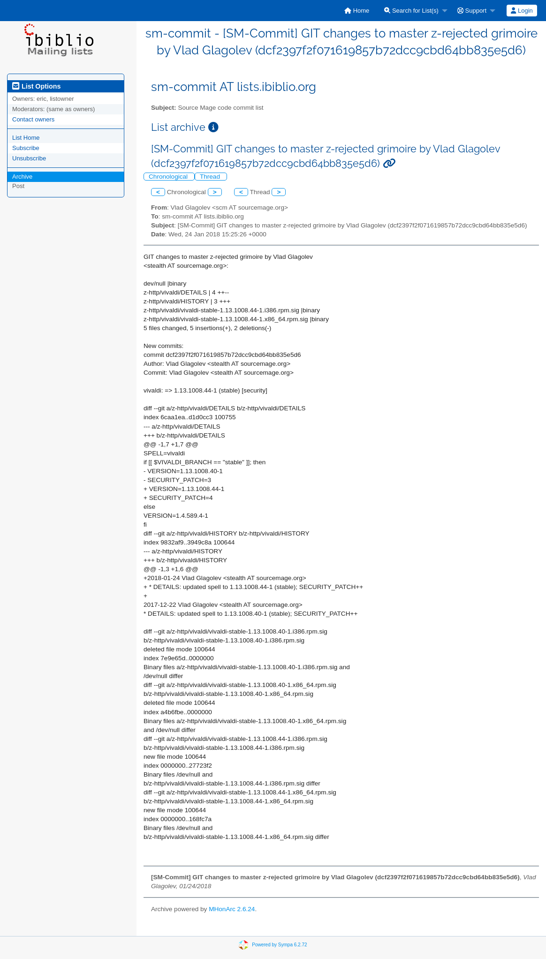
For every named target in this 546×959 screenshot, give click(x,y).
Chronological (169, 176)
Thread (211, 176)
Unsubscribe (29, 158)
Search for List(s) (411, 10)
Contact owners (33, 119)
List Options (36, 86)
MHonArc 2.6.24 (232, 909)
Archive (22, 176)
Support (471, 10)
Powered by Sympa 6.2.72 (279, 944)
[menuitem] (357, 10)
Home (356, 10)
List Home (26, 137)
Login (521, 10)
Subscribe (25, 147)
